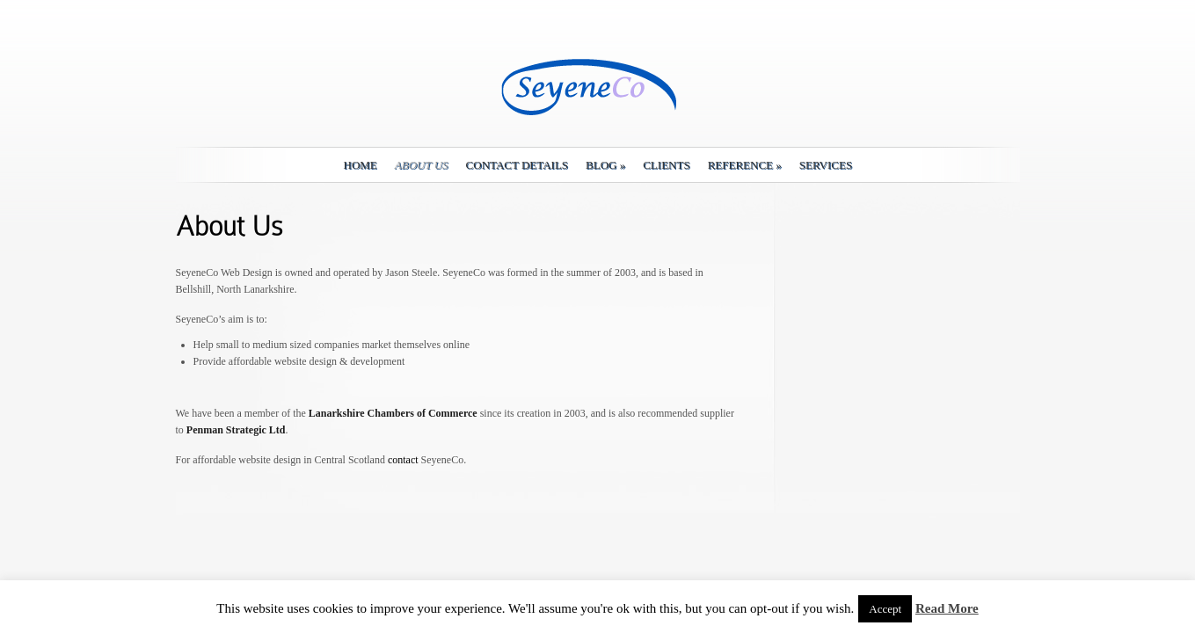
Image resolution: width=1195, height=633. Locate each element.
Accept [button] (885, 608)
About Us (421, 164)
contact (403, 460)
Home (360, 164)
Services (825, 164)
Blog (605, 164)
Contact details (517, 164)
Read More (947, 608)
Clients (666, 164)
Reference (745, 164)
